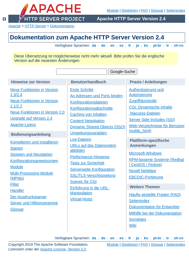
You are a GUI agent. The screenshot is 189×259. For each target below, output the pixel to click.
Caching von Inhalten (88, 114)
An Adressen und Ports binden (96, 96)
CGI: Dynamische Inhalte (150, 107)
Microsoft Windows (145, 153)
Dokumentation (62, 26)
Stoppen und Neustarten (31, 154)
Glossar (157, 10)
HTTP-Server (35, 26)
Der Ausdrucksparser (28, 197)
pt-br (157, 45)
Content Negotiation (87, 121)
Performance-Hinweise (90, 157)
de (103, 45)
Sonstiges (137, 219)
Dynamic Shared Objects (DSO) (97, 127)
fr (129, 45)
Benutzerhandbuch (88, 82)
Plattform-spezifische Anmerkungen (149, 143)
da (94, 45)
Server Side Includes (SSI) (152, 119)
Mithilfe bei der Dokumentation (155, 213)
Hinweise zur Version (30, 82)
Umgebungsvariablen (88, 133)
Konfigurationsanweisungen (34, 161)
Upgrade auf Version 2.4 (31, 118)
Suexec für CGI (83, 181)
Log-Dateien (80, 139)
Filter (14, 184)
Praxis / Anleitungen (148, 82)
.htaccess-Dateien (144, 113)
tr (167, 45)
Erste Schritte (81, 89)
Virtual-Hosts (81, 199)
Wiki (132, 225)
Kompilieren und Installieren (34, 142)
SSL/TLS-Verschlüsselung (92, 175)
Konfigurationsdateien (89, 102)
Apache (14, 26)
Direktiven (130, 10)
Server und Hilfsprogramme (34, 203)
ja (137, 45)
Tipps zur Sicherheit (87, 163)
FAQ (144, 10)
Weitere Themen (145, 187)
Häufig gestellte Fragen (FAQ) (155, 194)
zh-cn (178, 45)
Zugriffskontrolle (142, 101)
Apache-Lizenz (23, 124)
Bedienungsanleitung (31, 134)
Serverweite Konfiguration (92, 169)
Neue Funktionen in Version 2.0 (37, 112)
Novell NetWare (142, 171)
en (112, 45)
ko (146, 45)
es (121, 45)
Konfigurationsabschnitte (91, 108)
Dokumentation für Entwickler (154, 207)
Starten (16, 148)
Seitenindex (175, 10)
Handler (17, 190)
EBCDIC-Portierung (146, 177)
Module (113, 10)
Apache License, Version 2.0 (63, 249)
